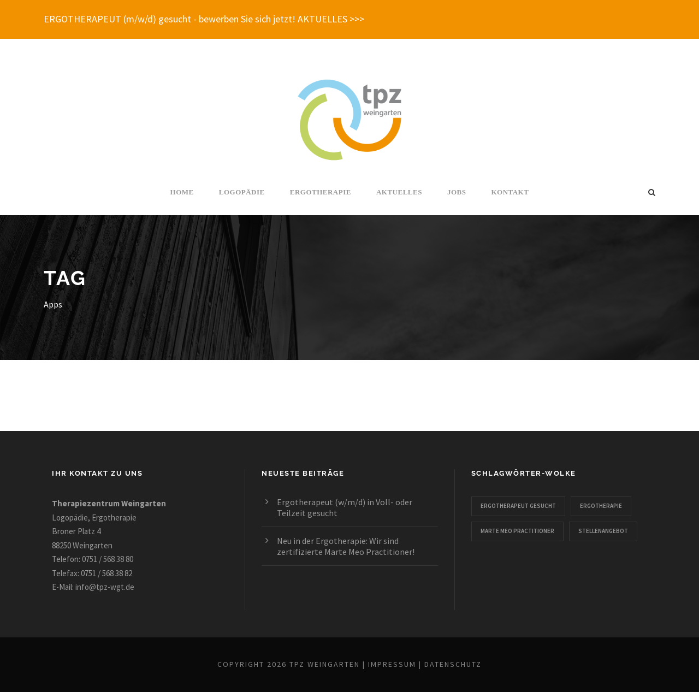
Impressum (392, 664)
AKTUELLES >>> (331, 19)
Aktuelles (399, 192)
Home (182, 192)
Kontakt (510, 192)
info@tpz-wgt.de (104, 587)
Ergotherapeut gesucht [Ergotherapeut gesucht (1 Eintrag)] (518, 506)
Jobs (456, 192)
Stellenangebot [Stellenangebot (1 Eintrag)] (603, 531)
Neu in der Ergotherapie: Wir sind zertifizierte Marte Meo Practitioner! (345, 546)
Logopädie (242, 192)
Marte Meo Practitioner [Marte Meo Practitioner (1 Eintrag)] (517, 531)
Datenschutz (453, 664)
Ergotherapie (320, 192)
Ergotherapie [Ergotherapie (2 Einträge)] (601, 506)
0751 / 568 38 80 (107, 559)
